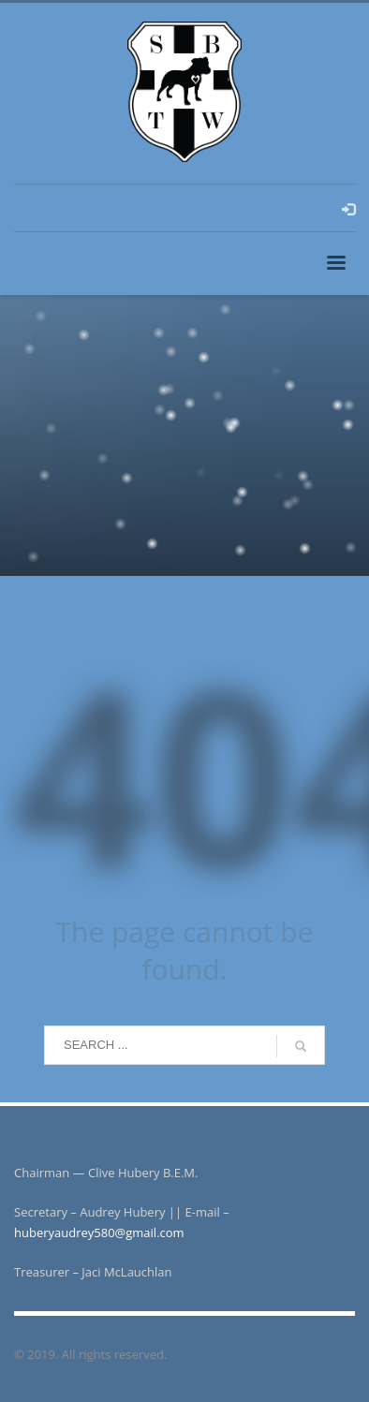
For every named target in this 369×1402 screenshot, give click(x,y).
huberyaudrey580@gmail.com (99, 1232)
